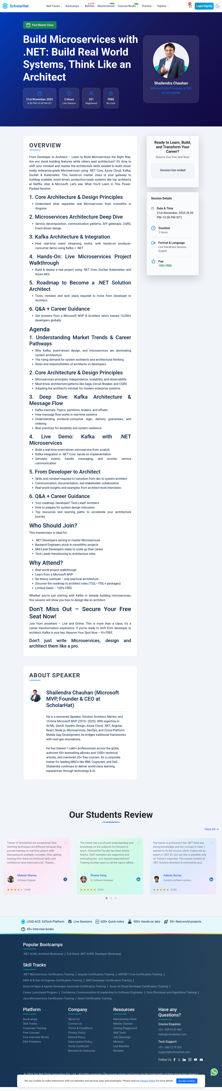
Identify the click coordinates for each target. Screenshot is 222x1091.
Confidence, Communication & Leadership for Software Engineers (102, 996)
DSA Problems (32, 1045)
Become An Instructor (81, 1054)
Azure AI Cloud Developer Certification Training (139, 990)
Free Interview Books (36, 1041)
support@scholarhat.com (174, 1056)
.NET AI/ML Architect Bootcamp (43, 957)
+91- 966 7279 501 (170, 1051)
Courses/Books (129, 5)
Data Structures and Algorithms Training (172, 996)
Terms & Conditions (80, 1032)
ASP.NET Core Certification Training (140, 978)
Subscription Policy (80, 1045)
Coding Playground (125, 1032)
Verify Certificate (78, 1050)
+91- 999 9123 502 (170, 1033)
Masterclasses (106, 5)
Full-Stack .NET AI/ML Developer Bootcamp (94, 957)
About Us (74, 1023)
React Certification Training (94, 1002)
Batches (90, 5)
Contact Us (75, 1027)
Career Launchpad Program (40, 996)
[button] (106, 902)
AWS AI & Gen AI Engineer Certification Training (52, 984)
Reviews (118, 1054)
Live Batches (121, 1050)
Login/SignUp (204, 6)
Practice (148, 6)
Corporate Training (34, 1032)
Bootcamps (30, 1023)
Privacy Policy (77, 1036)
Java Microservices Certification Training (48, 1002)
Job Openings (122, 1041)
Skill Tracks (30, 1027)
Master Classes (123, 1027)
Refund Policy (76, 1041)
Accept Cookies (186, 1081)
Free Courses (31, 1036)
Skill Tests (119, 1036)
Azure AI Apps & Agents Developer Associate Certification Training (64, 990)
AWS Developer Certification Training (109, 984)
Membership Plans (125, 1023)
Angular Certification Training (96, 978)
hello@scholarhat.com (172, 1038)
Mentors (118, 1045)
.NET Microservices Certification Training (48, 978)
